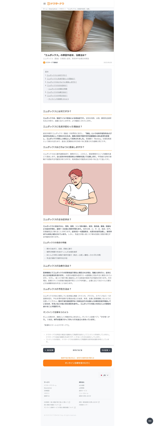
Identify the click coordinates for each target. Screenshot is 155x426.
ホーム (45, 9)
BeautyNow (53, 9)
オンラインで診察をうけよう (58, 99)
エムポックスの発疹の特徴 (57, 89)
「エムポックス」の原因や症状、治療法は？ (78, 9)
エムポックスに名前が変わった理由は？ (61, 79)
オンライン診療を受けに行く (77, 363)
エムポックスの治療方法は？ (57, 92)
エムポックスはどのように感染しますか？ (62, 82)
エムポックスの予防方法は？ (57, 96)
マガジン (62, 9)
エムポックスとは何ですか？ (57, 75)
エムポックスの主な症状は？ (57, 85)
